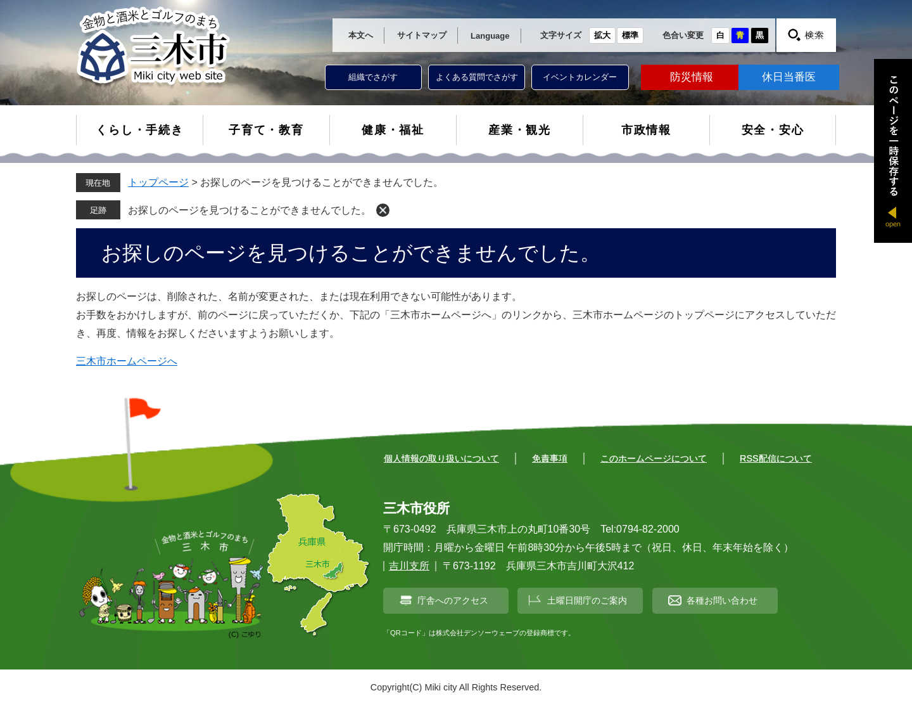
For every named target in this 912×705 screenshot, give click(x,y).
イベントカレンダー (580, 77)
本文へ (360, 35)
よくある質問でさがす (477, 77)
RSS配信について (776, 458)
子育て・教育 (266, 130)
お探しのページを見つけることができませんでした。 (249, 210)
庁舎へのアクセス (452, 600)
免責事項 (549, 458)
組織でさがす (373, 77)
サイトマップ (421, 35)
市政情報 (646, 130)
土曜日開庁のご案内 (587, 600)
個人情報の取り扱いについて (441, 458)
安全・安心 (773, 130)
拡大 (602, 35)
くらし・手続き (140, 130)
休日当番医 (789, 77)
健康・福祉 (393, 130)
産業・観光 (519, 130)
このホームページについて (653, 458)
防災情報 (691, 77)
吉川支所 (409, 565)
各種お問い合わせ (722, 600)
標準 (630, 35)
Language (490, 36)
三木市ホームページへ (126, 361)
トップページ (158, 182)
